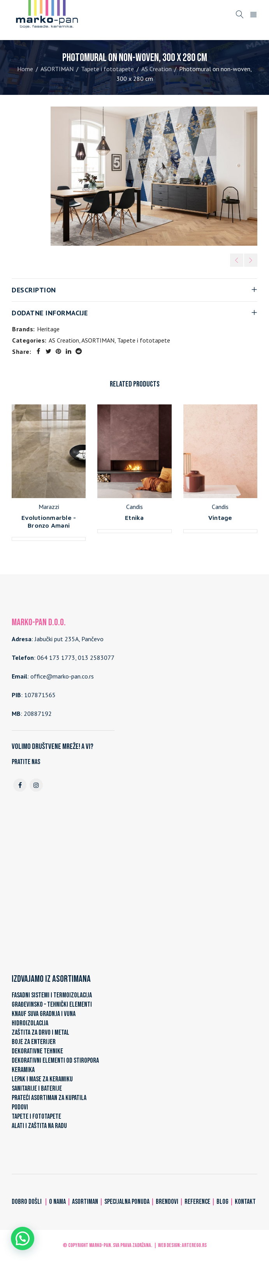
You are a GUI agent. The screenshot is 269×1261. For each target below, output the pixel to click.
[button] (22, 1238)
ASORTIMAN (57, 69)
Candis (134, 507)
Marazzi (49, 507)
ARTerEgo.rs (194, 1245)
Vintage (220, 517)
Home (25, 69)
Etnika (134, 517)
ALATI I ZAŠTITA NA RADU (39, 1126)
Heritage (48, 329)
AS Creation (156, 69)
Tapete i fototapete (107, 69)
